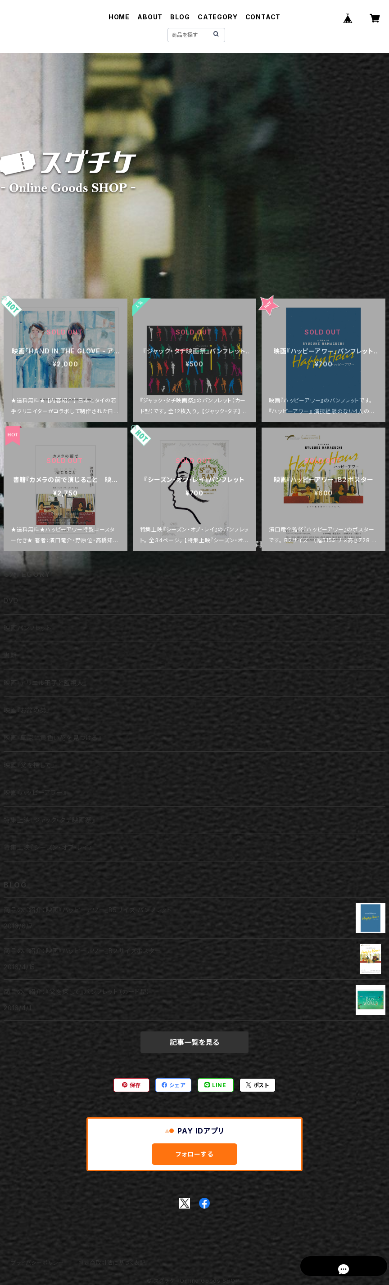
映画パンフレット (27, 628)
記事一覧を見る (194, 1042)
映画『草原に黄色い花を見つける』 (53, 737)
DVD (11, 600)
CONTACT (263, 17)
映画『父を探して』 (29, 765)
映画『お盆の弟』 (27, 710)
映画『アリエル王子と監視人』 (45, 683)
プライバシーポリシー (37, 1262)
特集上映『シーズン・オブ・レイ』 (48, 847)
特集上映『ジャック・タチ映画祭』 (49, 820)
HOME (119, 17)
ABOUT (150, 17)
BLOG (180, 17)
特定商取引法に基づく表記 (112, 1262)
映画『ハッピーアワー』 (35, 792)
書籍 (10, 655)
